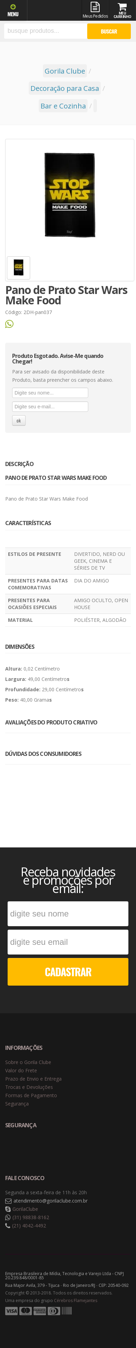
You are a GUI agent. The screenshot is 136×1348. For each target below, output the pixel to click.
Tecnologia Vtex (113, 1322)
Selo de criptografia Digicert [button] (59, 1148)
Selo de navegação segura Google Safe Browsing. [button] (22, 1148)
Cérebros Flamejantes (75, 1300)
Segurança (17, 1103)
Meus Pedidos (95, 10)
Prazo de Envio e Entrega (33, 1078)
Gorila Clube (54, 11)
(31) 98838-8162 (30, 1217)
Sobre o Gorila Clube (28, 1062)
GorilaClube (25, 1209)
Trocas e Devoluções (29, 1087)
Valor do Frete (21, 1070)
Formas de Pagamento (31, 1095)
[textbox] (45, 31)
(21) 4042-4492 (29, 1225)
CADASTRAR (68, 971)
